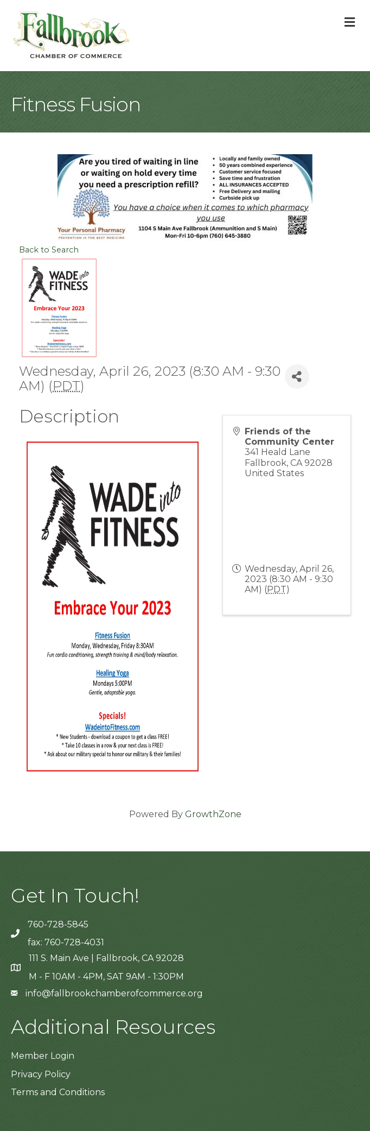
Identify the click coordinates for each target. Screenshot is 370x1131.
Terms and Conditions (58, 1092)
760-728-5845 (58, 924)
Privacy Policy (41, 1074)
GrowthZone (213, 814)
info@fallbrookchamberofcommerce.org (114, 993)
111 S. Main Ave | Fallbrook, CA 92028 (106, 958)
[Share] (297, 376)
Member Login (42, 1056)
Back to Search (49, 250)
